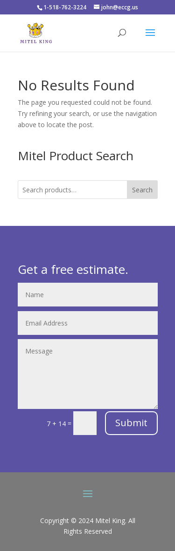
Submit (131, 422)
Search (142, 189)
